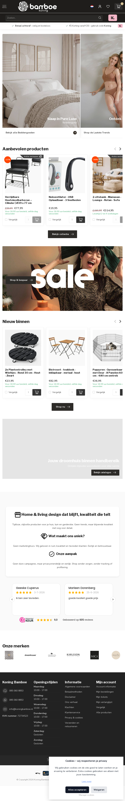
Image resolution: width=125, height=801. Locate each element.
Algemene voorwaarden (77, 686)
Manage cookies (86, 795)
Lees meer (86, 781)
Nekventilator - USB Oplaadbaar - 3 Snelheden (65, 199)
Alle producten (104, 712)
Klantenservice (72, 712)
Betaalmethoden (73, 691)
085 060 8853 (16, 690)
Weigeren (99, 789)
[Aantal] (28, 219)
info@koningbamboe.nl (21, 709)
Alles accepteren (77, 789)
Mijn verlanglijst (104, 702)
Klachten (69, 707)
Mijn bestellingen (105, 691)
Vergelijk (13, 219)
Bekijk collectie (63, 234)
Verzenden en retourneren (72, 724)
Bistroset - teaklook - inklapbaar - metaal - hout (64, 371)
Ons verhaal (71, 702)
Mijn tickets (102, 697)
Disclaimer (70, 697)
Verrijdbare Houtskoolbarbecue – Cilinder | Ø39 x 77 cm (18, 200)
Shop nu (63, 406)
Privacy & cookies (74, 717)
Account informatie (106, 686)
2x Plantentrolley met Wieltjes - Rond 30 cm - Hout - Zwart (22, 372)
